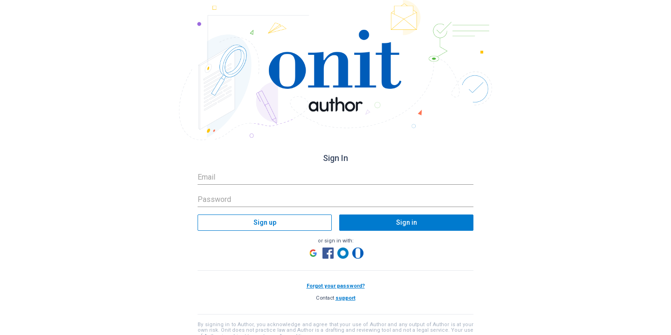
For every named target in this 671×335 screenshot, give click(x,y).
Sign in (406, 222)
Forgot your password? (336, 286)
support (346, 298)
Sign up (264, 222)
